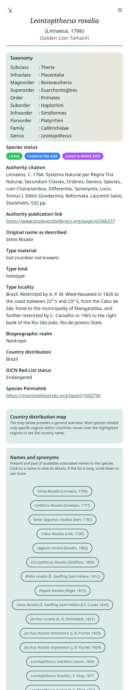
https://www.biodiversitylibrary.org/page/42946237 (60, 221)
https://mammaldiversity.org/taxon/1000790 (53, 395)
